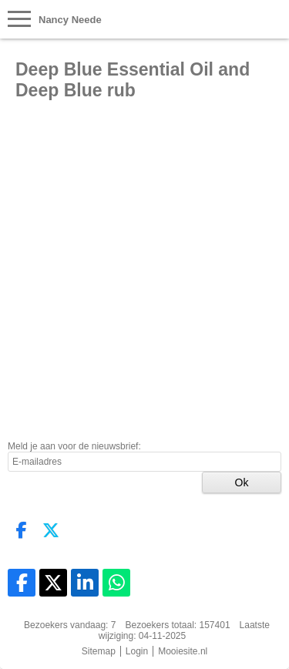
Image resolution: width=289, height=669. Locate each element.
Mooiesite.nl (182, 651)
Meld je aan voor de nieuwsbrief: (74, 446)
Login (137, 651)
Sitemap (99, 651)
